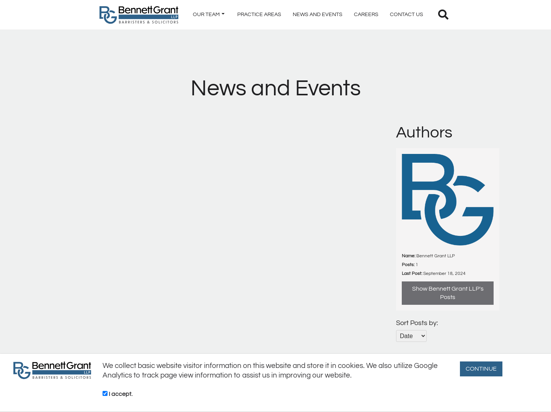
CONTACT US (406, 14)
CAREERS (366, 14)
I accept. (117, 394)
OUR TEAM (209, 14)
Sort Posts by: (417, 323)
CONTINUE (481, 369)
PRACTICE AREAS (259, 14)
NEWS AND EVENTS (317, 14)
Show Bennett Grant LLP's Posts (448, 293)
